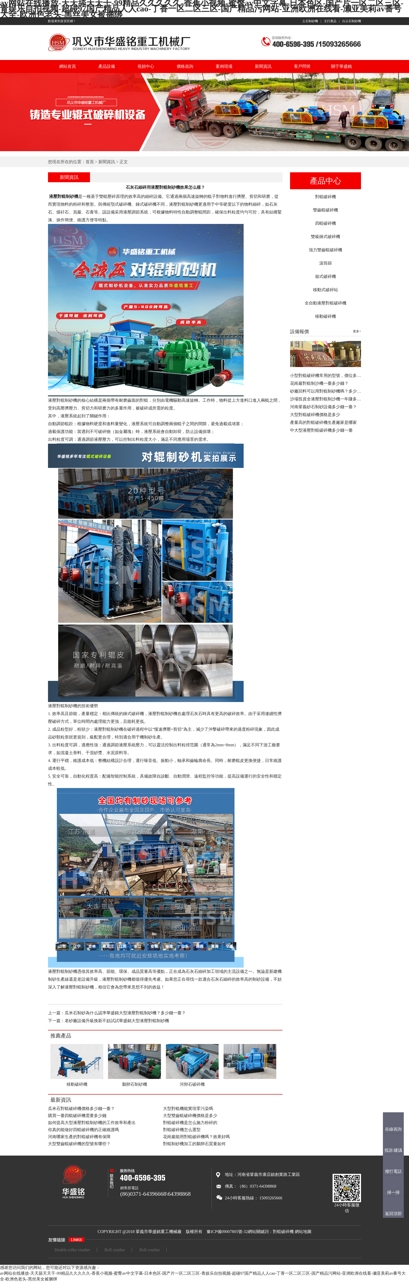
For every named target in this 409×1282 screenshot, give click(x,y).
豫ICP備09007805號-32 (227, 1231)
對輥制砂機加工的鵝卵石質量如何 (194, 1143)
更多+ (357, 331)
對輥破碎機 (325, 196)
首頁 (90, 162)
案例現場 (224, 66)
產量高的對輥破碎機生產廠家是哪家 (323, 422)
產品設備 (106, 66)
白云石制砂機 (351, 21)
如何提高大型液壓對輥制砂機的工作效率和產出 (92, 1122)
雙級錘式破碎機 (325, 236)
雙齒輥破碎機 (325, 210)
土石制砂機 (310, 21)
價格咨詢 (185, 66)
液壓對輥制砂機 (63, 196)
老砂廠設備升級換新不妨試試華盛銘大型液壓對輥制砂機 (117, 1020)
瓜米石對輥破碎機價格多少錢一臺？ (81, 1108)
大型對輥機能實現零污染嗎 (188, 1108)
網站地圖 (303, 1231)
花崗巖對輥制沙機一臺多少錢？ (319, 383)
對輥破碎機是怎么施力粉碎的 (190, 1122)
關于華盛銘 (341, 66)
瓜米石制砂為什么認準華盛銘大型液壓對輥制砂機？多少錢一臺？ (125, 1013)
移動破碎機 (325, 316)
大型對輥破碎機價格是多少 (315, 414)
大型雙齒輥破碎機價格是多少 (190, 1115)
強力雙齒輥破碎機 (325, 250)
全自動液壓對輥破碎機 (325, 303)
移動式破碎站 (325, 290)
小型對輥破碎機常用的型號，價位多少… (327, 375)
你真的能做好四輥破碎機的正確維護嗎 (83, 1129)
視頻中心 (145, 66)
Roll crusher (115, 1250)
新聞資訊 (263, 66)
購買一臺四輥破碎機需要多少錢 (77, 1115)
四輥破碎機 (325, 223)
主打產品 (330, 21)
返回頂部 (393, 1213)
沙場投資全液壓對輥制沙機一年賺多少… (327, 399)
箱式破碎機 (325, 276)
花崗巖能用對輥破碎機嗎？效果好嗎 (196, 1136)
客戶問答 (302, 66)
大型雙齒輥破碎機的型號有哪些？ (79, 1143)
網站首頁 (67, 66)
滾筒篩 (325, 263)
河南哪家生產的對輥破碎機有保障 (79, 1136)
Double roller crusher (72, 1250)
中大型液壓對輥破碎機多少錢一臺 (321, 430)
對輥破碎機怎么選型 (182, 1129)
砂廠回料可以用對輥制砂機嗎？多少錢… (327, 391)
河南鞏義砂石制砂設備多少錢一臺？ (323, 407)
